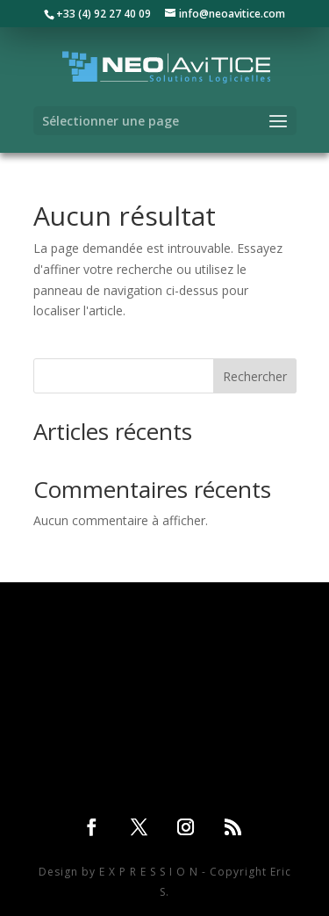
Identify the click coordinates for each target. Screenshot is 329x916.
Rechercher (255, 376)
